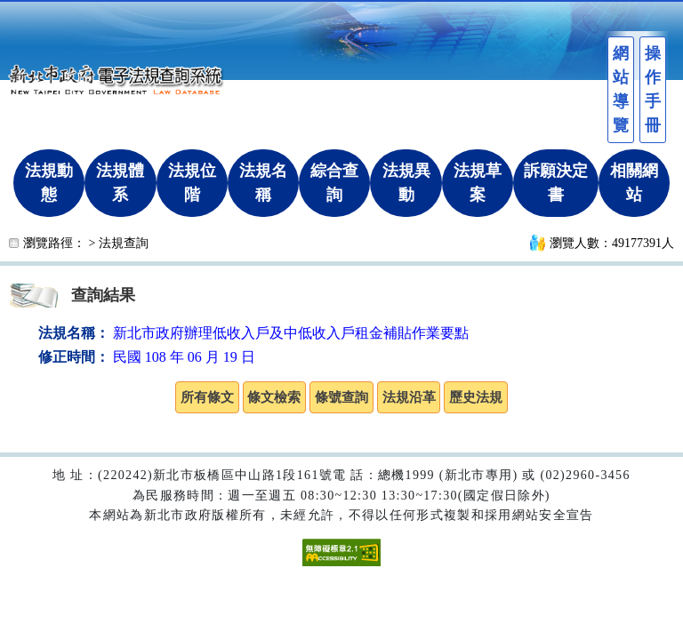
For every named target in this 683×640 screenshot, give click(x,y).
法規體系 (120, 183)
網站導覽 (621, 89)
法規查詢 (124, 243)
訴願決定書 (556, 183)
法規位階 (192, 183)
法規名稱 (263, 183)
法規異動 (406, 183)
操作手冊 (653, 89)
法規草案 (478, 183)
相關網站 (634, 183)
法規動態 (49, 183)
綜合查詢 (334, 183)
